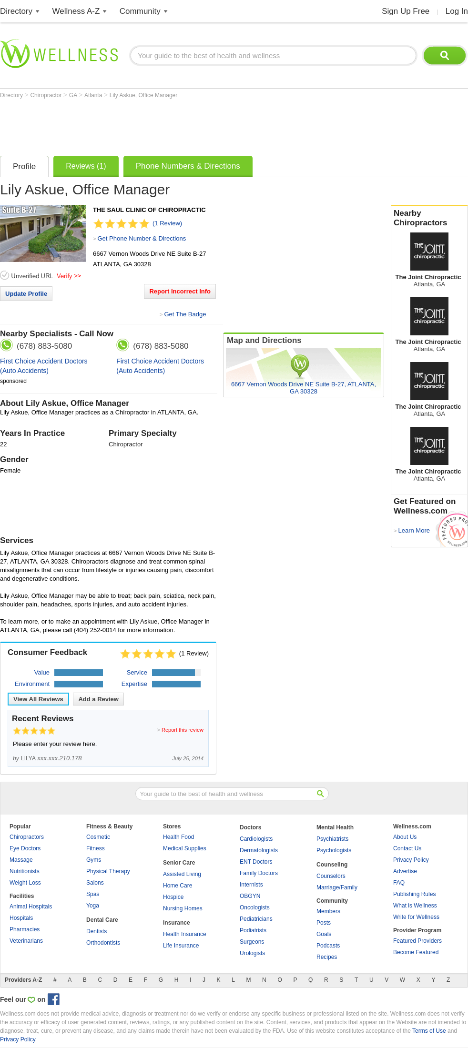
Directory (16, 11)
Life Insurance (181, 945)
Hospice (173, 897)
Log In (457, 11)
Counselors (331, 876)
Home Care (177, 885)
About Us (405, 837)
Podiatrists (253, 930)
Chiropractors (27, 837)
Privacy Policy (411, 860)
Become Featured (415, 952)
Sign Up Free (405, 11)
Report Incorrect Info (180, 291)
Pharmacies (25, 929)
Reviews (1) (86, 166)
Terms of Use (429, 1031)
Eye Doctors (25, 848)
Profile (24, 166)
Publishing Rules (414, 894)
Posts (323, 922)
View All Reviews (38, 699)
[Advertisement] (173, 124)
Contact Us (407, 848)
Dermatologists (259, 850)
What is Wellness (415, 905)
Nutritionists (25, 871)
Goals (323, 934)
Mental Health (335, 827)
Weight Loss (25, 882)
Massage (21, 860)
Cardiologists (256, 839)
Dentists (96, 931)
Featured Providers (417, 940)
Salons (95, 882)
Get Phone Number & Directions (141, 238)
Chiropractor (46, 95)
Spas (92, 894)
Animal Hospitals (31, 906)
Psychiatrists (332, 839)
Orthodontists (103, 942)
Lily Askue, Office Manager (144, 95)
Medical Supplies (184, 848)
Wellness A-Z (76, 11)
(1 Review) (167, 223)
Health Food (178, 837)
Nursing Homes (183, 908)
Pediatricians (256, 919)
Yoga (92, 905)
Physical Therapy (108, 871)
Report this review (182, 730)
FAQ (399, 882)
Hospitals (21, 918)
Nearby (429, 218)
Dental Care (102, 920)
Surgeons (252, 941)
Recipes (326, 957)
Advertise (405, 871)
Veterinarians (26, 940)
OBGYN (250, 896)
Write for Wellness (416, 917)
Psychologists (333, 850)
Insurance (176, 922)
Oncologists (255, 907)
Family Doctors (259, 873)
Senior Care (179, 862)
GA (74, 95)
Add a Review (98, 699)
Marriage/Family (336, 887)
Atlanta (94, 95)
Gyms (93, 860)
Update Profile (26, 293)
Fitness (95, 848)
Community (140, 11)
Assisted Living (182, 874)
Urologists (252, 953)
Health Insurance (184, 934)
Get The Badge (185, 314)
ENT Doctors (256, 861)
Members (328, 911)
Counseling (331, 864)
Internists (251, 884)
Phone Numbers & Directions (188, 166)
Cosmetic (98, 837)
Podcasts (328, 945)
